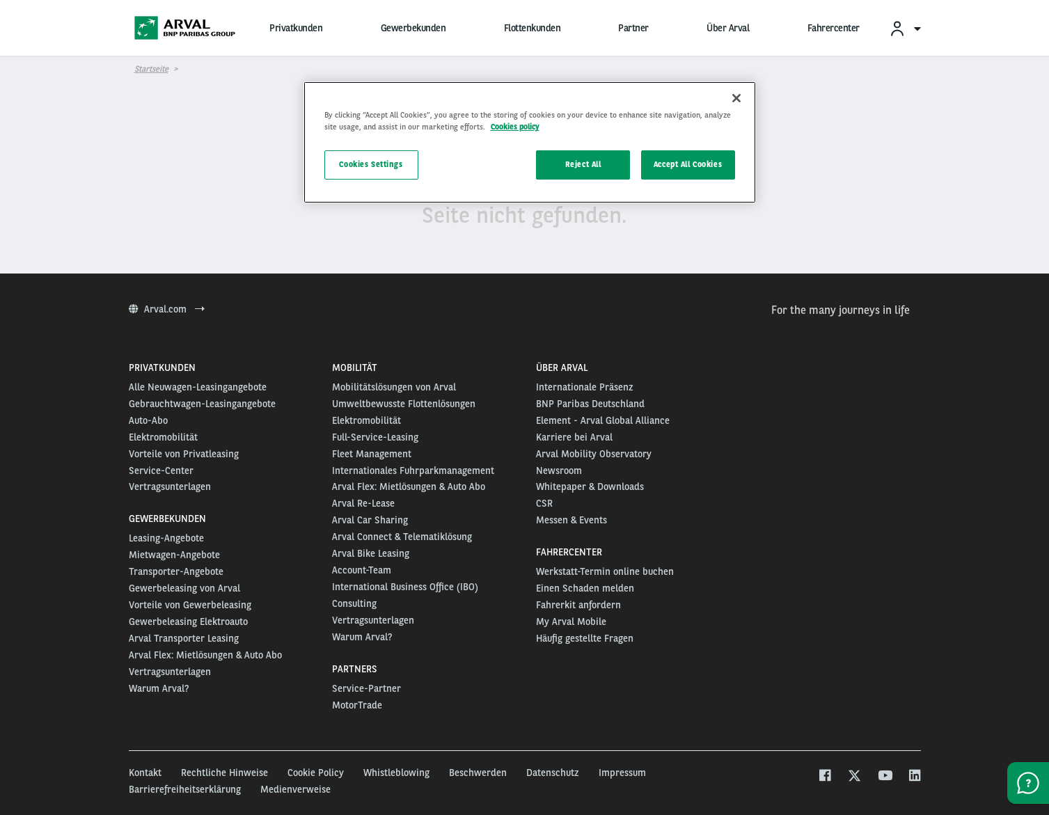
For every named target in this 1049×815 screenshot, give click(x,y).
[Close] (736, 98)
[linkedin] (914, 777)
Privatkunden (295, 27)
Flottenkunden (532, 27)
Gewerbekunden (413, 27)
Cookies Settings (370, 164)
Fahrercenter (833, 27)
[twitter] (854, 777)
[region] (529, 142)
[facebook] (824, 777)
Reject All (583, 164)
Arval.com (167, 309)
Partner (633, 27)
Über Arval (728, 27)
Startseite (151, 69)
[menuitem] (905, 28)
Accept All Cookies (688, 164)
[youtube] (884, 777)
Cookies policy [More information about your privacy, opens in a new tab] (515, 127)
